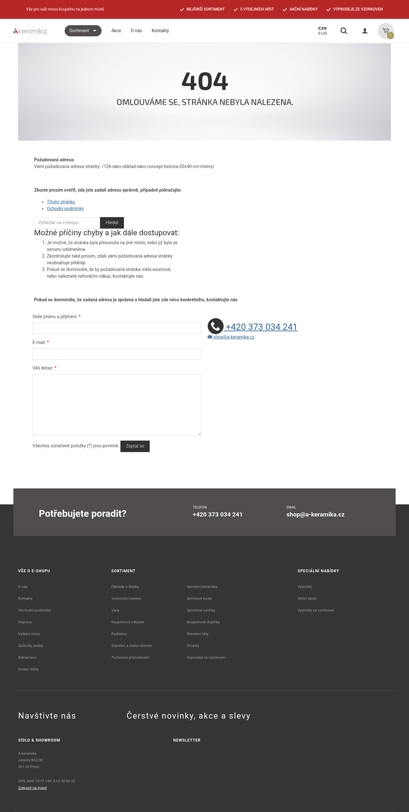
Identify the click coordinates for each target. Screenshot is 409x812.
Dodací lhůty (28, 669)
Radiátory (119, 634)
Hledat (111, 222)
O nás (23, 586)
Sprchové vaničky (201, 610)
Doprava (25, 622)
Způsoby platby (30, 645)
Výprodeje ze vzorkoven (206, 657)
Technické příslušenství (130, 657)
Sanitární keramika (202, 586)
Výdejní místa (29, 634)
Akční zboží (307, 598)
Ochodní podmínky (65, 208)
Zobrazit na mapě (32, 788)
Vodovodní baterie (126, 598)
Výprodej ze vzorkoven (316, 610)
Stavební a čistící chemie (131, 645)
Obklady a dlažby (125, 586)
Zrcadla (193, 645)
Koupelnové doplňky (203, 622)
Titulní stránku (61, 201)
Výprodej (305, 586)
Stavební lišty (197, 634)
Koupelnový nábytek (127, 622)
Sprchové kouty (199, 598)
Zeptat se (135, 446)
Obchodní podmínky (34, 610)
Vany (115, 610)
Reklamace (27, 657)
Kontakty (25, 598)
